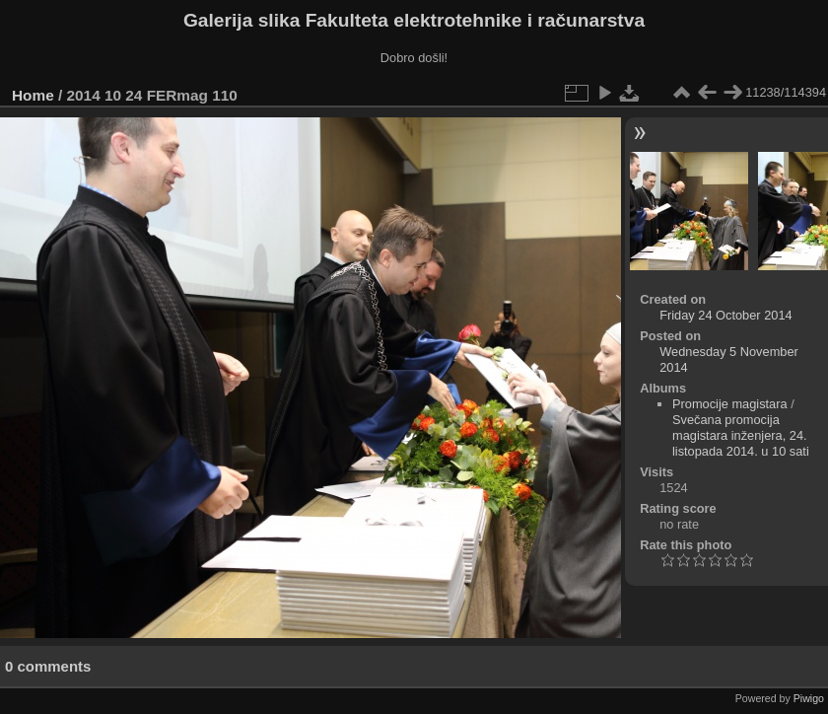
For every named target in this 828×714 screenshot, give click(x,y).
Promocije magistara (730, 403)
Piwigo (809, 698)
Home (33, 95)
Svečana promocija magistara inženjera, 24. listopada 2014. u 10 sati (740, 435)
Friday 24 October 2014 (725, 315)
